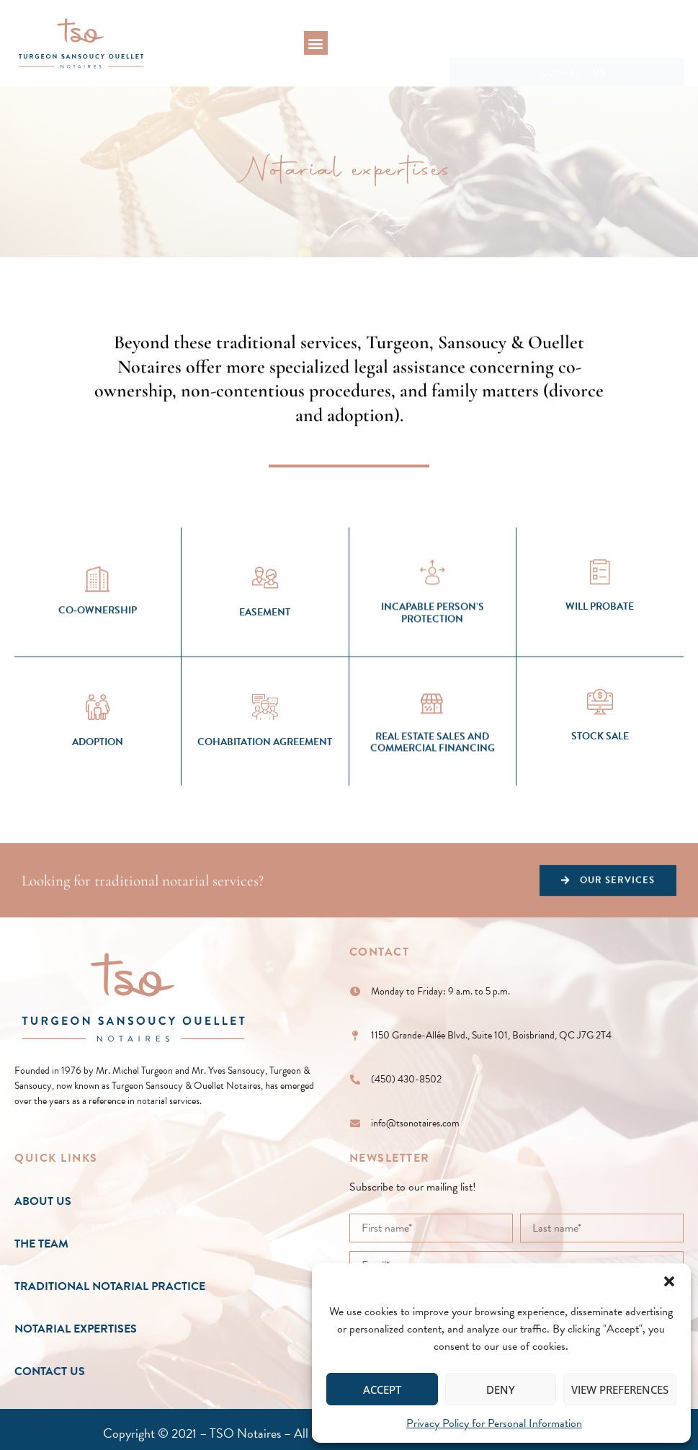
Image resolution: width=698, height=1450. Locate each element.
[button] (669, 1281)
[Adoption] (98, 767)
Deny (500, 1389)
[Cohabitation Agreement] (265, 767)
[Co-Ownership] (98, 636)
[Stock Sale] (600, 760)
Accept (382, 1389)
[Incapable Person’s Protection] (432, 638)
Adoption (97, 801)
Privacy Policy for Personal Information (494, 1423)
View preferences (619, 1389)
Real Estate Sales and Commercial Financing (432, 808)
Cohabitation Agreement (264, 801)
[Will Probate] (600, 631)
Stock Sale (600, 795)
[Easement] (265, 637)
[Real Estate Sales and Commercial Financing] (432, 767)
